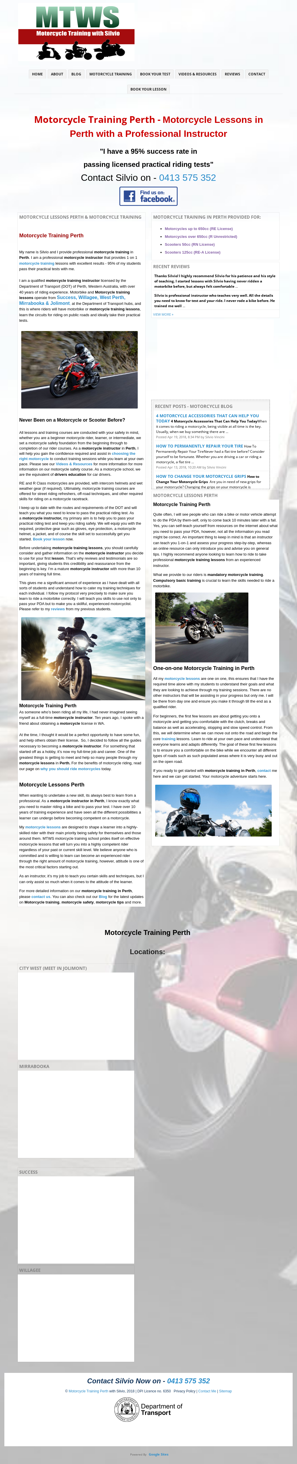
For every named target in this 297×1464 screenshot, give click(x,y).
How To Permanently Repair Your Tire (199, 446)
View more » (163, 314)
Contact (256, 74)
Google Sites (158, 1454)
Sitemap (225, 1391)
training (169, 739)
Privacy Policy (183, 1391)
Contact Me (207, 1391)
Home (37, 74)
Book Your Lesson (148, 89)
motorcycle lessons (43, 827)
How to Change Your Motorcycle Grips (201, 476)
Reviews (232, 74)
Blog (76, 74)
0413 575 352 (187, 177)
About (57, 74)
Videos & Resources (197, 74)
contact (264, 770)
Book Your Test (155, 74)
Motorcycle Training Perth (88, 1391)
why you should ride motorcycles (70, 769)
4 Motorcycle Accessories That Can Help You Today (207, 418)
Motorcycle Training (110, 74)
